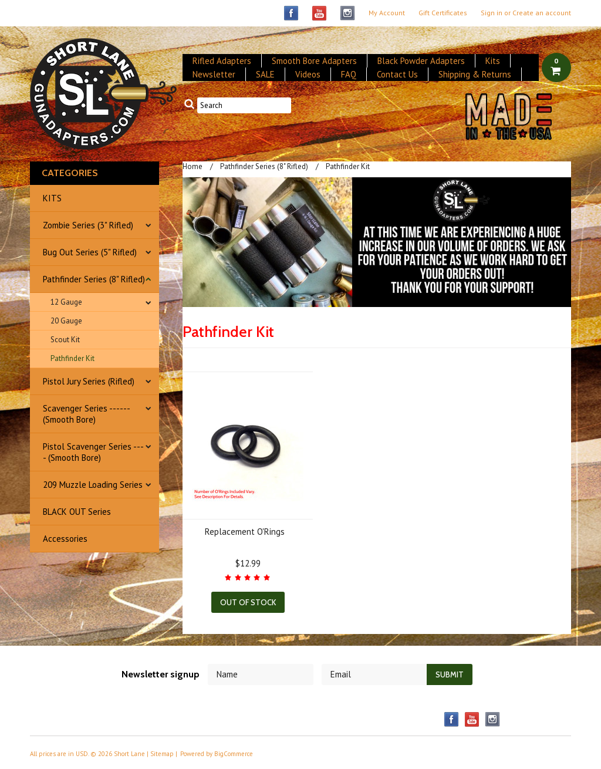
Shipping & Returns (474, 74)
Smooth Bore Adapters (314, 60)
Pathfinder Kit (72, 358)
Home (192, 166)
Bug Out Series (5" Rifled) (90, 252)
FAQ (348, 74)
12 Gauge (66, 302)
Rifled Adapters (222, 60)
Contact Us (397, 74)
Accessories (65, 538)
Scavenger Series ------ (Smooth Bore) (86, 414)
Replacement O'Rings (245, 531)
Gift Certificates (442, 13)
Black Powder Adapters (421, 60)
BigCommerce (233, 754)
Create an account (541, 13)
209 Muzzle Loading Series (93, 484)
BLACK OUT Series (77, 511)
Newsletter (214, 74)
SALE (265, 74)
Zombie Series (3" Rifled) (88, 225)
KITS (52, 198)
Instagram (347, 13)
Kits (492, 60)
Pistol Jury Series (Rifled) (88, 381)
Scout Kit (65, 340)
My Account (387, 13)
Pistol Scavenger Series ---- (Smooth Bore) (93, 452)
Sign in (491, 13)
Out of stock (248, 602)
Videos (307, 74)
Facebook (291, 13)
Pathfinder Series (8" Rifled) (94, 279)
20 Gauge (66, 321)
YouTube (319, 13)
